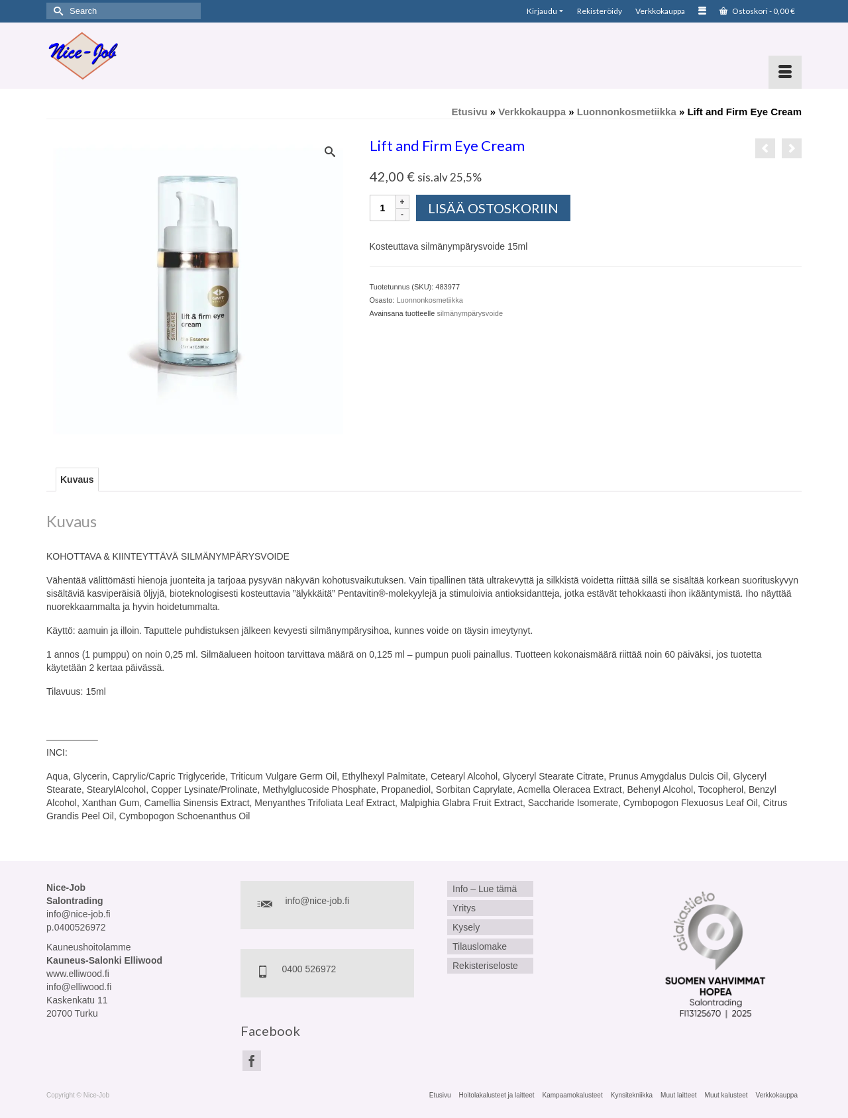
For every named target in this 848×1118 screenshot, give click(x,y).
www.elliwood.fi (77, 973)
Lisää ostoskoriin (493, 208)
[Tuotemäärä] (383, 208)
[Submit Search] (56, 11)
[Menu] (785, 72)
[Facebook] (251, 1060)
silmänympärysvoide (470, 313)
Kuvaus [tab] (77, 479)
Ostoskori (757, 11)
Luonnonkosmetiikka (429, 300)
